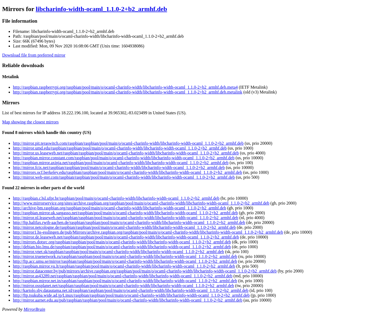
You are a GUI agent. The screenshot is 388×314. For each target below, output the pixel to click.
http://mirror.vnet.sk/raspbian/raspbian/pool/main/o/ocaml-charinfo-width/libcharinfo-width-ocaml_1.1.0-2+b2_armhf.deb (118, 251)
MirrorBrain (34, 309)
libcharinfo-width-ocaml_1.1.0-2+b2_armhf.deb (101, 8)
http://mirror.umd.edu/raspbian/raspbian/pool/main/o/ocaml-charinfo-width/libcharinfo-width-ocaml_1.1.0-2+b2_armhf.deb (120, 148)
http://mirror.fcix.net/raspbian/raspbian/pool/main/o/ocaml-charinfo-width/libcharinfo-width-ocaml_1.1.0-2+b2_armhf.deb (119, 167)
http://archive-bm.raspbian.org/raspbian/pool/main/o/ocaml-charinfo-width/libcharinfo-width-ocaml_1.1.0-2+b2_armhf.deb (119, 208)
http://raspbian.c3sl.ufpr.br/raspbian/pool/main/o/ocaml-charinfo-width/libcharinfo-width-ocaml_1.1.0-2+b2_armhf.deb (116, 198)
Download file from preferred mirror (33, 55)
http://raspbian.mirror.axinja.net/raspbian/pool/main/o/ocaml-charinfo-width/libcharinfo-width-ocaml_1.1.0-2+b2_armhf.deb (120, 162)
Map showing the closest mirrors (30, 122)
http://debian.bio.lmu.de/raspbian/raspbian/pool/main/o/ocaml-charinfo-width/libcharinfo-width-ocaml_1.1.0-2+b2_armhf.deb (122, 246)
